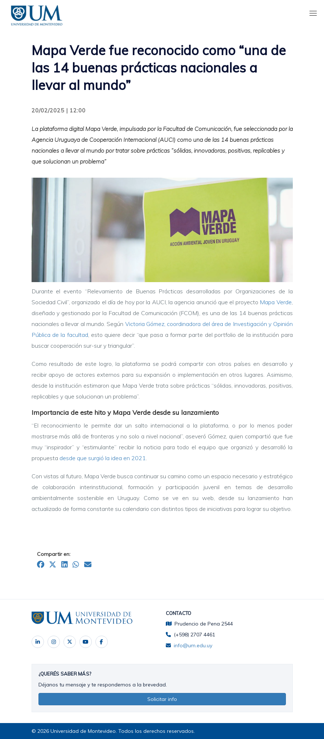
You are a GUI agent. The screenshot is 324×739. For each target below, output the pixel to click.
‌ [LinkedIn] (38, 641)
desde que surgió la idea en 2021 (103, 458)
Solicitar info (162, 699)
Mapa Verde (275, 302)
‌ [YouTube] (86, 641)
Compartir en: (53, 554)
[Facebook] (101, 642)
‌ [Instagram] (54, 641)
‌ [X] (69, 641)
